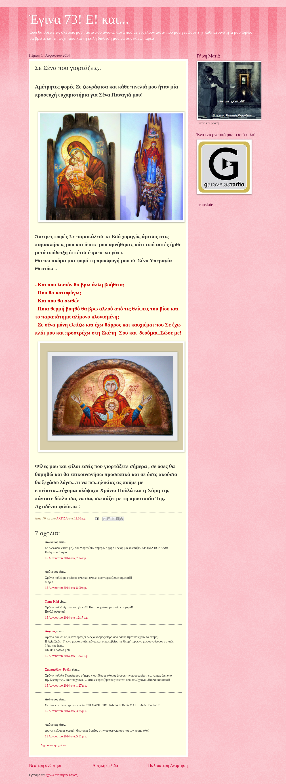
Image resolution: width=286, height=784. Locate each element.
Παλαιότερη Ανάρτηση (168, 765)
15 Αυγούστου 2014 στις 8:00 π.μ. (66, 587)
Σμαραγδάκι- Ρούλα (58, 669)
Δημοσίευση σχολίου (53, 745)
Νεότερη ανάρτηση (45, 765)
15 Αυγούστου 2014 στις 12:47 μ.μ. (66, 656)
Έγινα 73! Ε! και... (79, 19)
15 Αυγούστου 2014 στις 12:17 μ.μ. (66, 617)
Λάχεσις (50, 631)
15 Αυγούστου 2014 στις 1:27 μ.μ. (66, 685)
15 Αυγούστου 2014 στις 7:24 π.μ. (66, 558)
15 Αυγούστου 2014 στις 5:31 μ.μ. (66, 736)
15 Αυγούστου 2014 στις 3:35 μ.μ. (66, 711)
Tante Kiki (52, 601)
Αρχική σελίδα (105, 765)
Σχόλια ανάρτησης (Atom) (62, 775)
